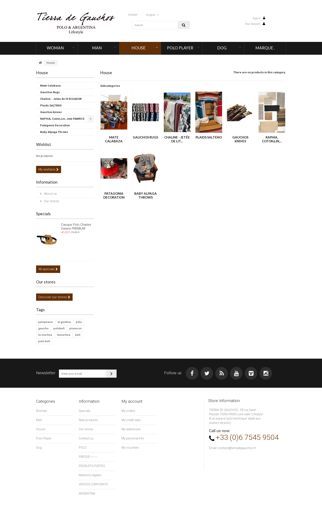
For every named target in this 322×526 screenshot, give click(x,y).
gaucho (43, 328)
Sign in (258, 18)
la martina (45, 334)
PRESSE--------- (88, 456)
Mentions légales (90, 475)
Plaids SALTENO (50, 105)
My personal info (132, 438)
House (138, 47)
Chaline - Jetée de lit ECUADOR (61, 98)
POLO (82, 447)
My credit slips (131, 420)
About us (50, 194)
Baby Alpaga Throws (54, 132)
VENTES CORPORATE (93, 484)
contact (132, 14)
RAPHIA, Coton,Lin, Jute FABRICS (62, 118)
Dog (222, 47)
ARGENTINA (87, 493)
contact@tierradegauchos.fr (237, 448)
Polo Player (180, 47)
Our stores (51, 201)
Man (97, 47)
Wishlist (43, 144)
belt (77, 334)
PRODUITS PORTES (92, 466)
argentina (64, 322)
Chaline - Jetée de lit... (177, 139)
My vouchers (130, 447)
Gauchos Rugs (50, 92)
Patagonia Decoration (55, 125)
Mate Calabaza (50, 85)
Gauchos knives (51, 112)
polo (79, 322)
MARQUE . (265, 47)
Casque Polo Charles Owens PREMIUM (76, 226)
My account (131, 401)
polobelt (58, 328)
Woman (55, 47)
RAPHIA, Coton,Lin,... (272, 139)
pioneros (75, 328)
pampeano (45, 322)
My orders (128, 411)
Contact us (86, 438)
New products (88, 420)
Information (46, 182)
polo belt (44, 341)
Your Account (255, 23)
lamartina (63, 334)
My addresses (131, 429)
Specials (43, 213)
